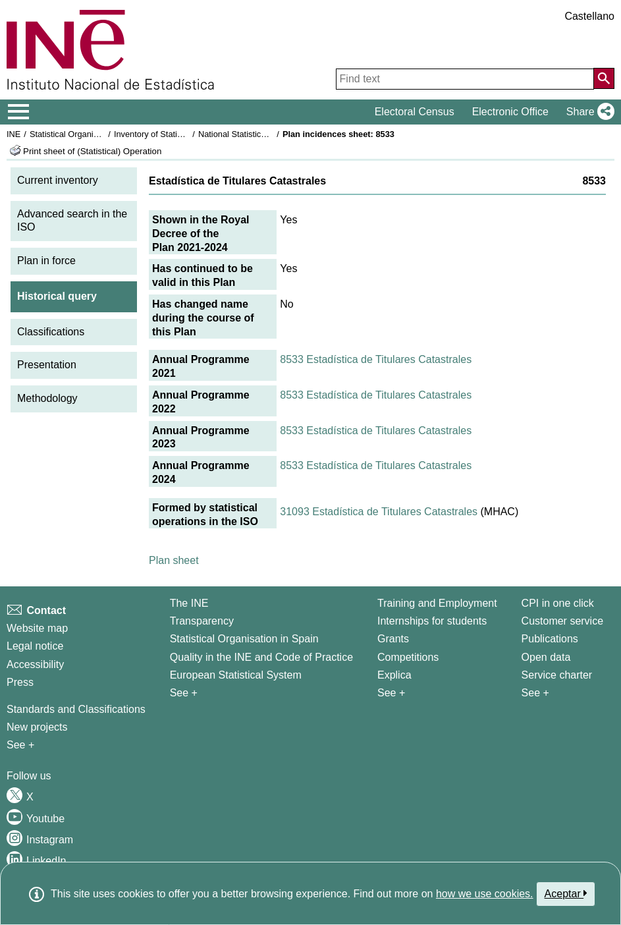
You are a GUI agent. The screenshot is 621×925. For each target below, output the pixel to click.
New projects (37, 727)
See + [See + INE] (184, 692)
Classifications (50, 331)
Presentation (46, 364)
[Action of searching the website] (603, 78)
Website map (37, 628)
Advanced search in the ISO (72, 220)
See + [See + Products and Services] (535, 692)
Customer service (562, 621)
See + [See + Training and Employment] (391, 692)
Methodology (47, 398)
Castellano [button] (589, 16)
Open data (546, 657)
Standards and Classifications (76, 709)
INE (13, 134)
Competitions (408, 657)
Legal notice (35, 646)
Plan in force (46, 260)
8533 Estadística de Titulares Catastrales (376, 359)
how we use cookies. (484, 893)
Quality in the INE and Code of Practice (261, 657)
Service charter (557, 675)
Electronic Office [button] (510, 111)
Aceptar (566, 893)
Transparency (202, 621)
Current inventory (57, 180)
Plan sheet (174, 560)
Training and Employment (437, 603)
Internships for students (432, 621)
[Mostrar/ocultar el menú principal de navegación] (19, 112)
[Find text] (465, 79)
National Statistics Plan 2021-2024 (262, 134)
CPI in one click (558, 603)
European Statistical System (236, 675)
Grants (393, 638)
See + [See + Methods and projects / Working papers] (20, 744)
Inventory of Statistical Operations (177, 134)
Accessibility (35, 664)
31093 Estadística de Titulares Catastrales (378, 511)
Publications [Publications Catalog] (550, 638)
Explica (394, 675)
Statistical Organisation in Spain (89, 134)
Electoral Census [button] (414, 111)
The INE (189, 603)
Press (20, 682)
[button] (587, 112)
